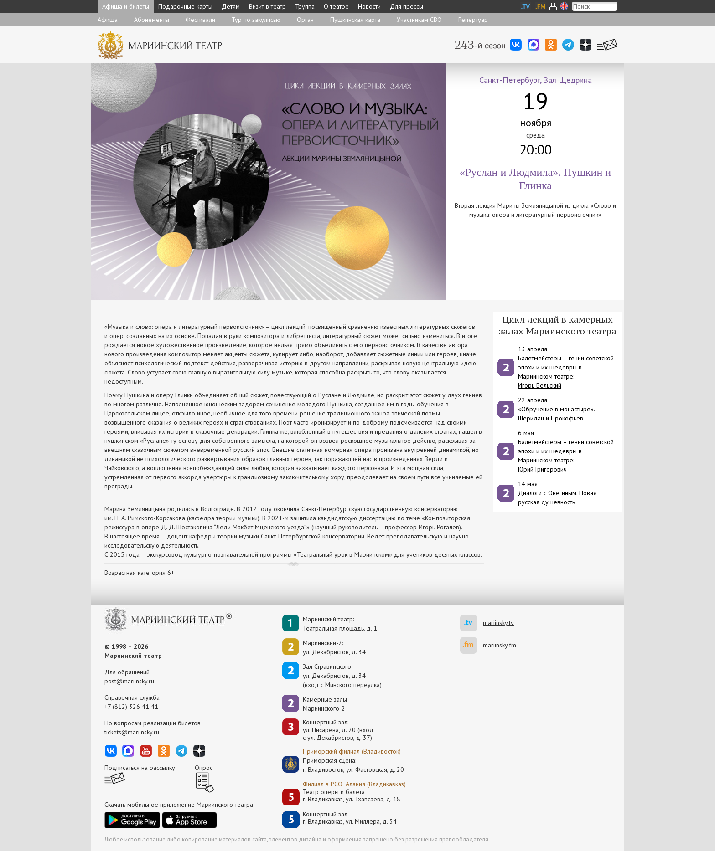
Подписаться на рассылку (139, 768)
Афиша (108, 19)
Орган (305, 19)
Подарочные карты (185, 6)
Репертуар (473, 19)
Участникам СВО (419, 19)
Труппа (305, 6)
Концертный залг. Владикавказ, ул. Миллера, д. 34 (350, 818)
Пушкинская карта (355, 19)
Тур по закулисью (256, 19)
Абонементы (151, 19)
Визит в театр (267, 6)
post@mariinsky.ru (129, 681)
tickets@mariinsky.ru (131, 732)
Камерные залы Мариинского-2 (325, 704)
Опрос (203, 768)
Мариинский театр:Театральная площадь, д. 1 (340, 623)
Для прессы (406, 6)
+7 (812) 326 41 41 (131, 706)
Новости (369, 6)
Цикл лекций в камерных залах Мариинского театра (558, 325)
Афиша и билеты (125, 6)
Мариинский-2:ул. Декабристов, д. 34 (334, 647)
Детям (231, 6)
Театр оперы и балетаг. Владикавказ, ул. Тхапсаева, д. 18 (351, 796)
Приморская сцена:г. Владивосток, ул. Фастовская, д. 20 (344, 765)
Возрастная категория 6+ (139, 573)
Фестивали (200, 19)
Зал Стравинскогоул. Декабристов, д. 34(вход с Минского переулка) (342, 675)
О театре (336, 6)
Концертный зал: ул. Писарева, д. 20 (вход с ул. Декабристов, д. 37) (338, 729)
